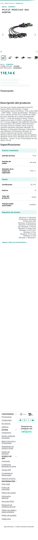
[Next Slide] (35, 34)
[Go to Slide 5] (29, 57)
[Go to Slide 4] (23, 57)
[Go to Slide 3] (16, 57)
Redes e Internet (9, 3)
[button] (19, 34)
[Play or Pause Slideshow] (1, 52)
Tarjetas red (19, 3)
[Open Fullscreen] (37, 52)
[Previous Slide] (2, 34)
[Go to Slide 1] (3, 57)
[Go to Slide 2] (10, 57)
